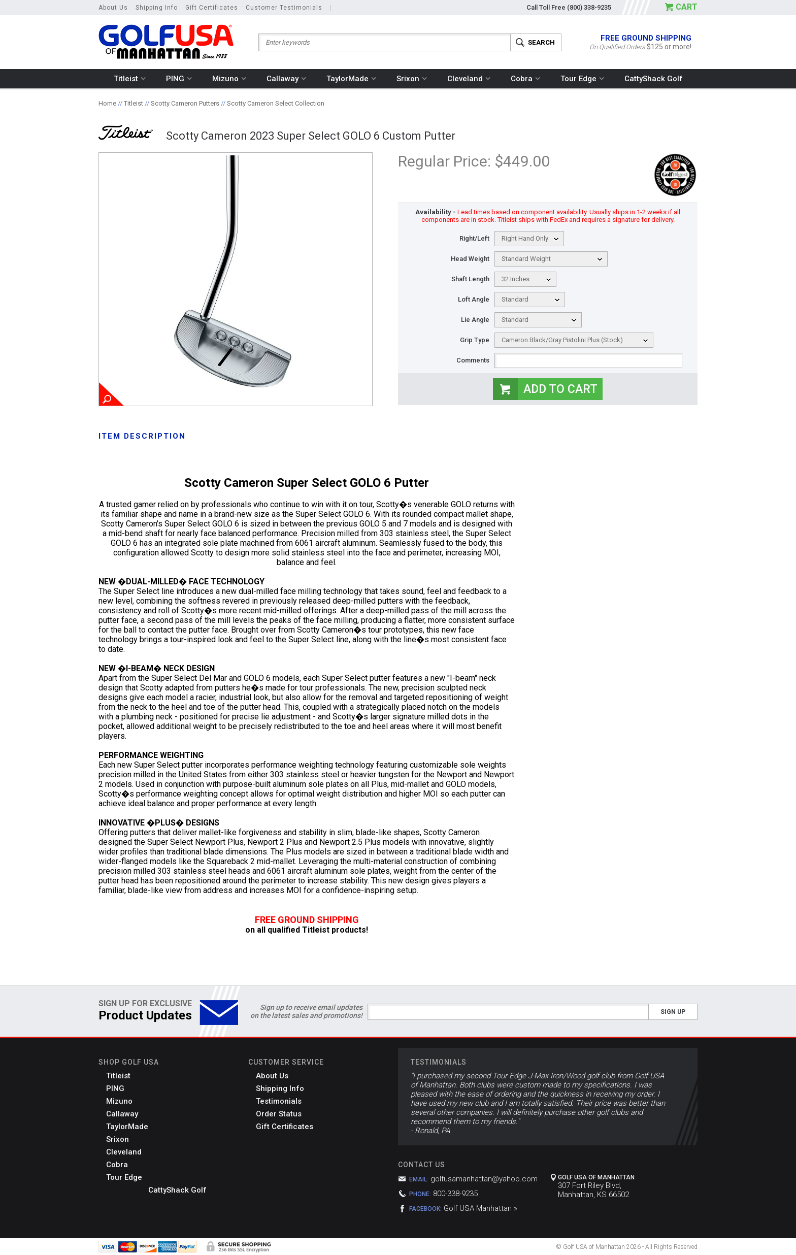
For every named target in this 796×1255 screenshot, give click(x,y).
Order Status (279, 1113)
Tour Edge (582, 78)
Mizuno (229, 78)
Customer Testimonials (284, 7)
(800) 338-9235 (589, 7)
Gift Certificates (211, 7)
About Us (113, 7)
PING (179, 78)
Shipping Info (157, 7)
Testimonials (279, 1101)
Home (107, 103)
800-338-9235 (455, 1193)
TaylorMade (351, 78)
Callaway (286, 78)
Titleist (130, 78)
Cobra (525, 78)
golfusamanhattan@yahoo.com (484, 1178)
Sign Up (672, 1011)
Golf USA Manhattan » (480, 1208)
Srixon (411, 78)
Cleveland (468, 78)
